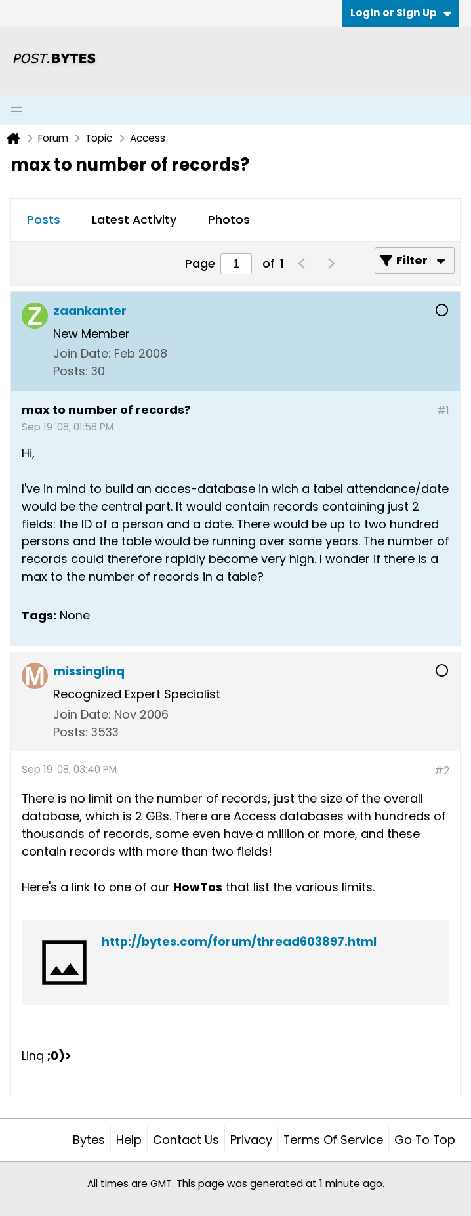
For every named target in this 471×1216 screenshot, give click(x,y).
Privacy (251, 1139)
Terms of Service (333, 1139)
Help (129, 1139)
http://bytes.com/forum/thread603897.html (239, 941)
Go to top (424, 1139)
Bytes (89, 1139)
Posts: (70, 371)
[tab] (43, 220)
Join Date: (82, 353)
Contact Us (186, 1139)
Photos (229, 219)
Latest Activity (134, 219)
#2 (441, 771)
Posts (43, 219)
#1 (443, 410)
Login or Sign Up (400, 13)
